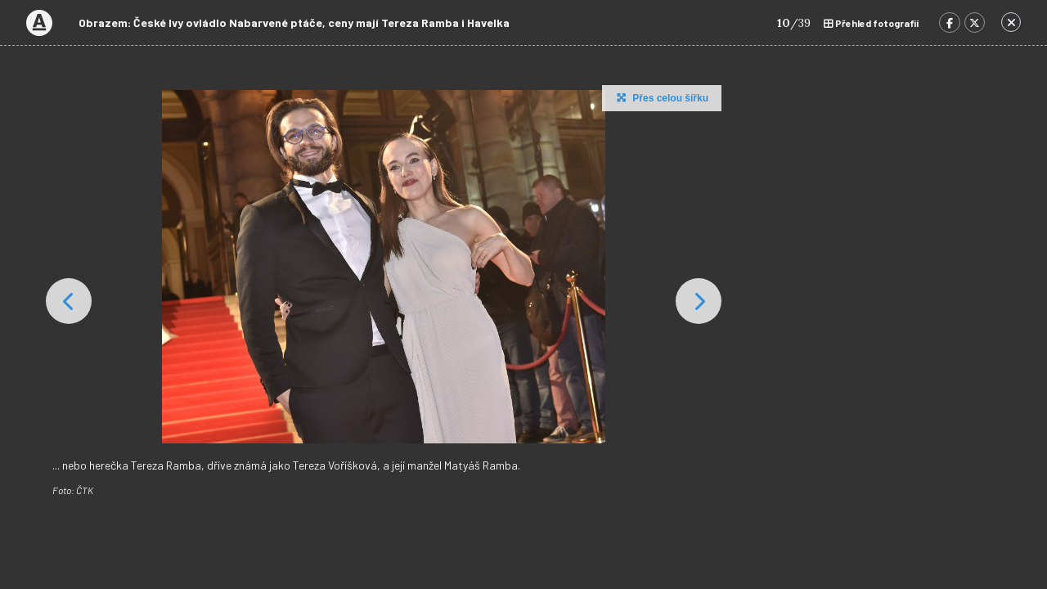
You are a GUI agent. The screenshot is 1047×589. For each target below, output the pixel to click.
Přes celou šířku (660, 97)
